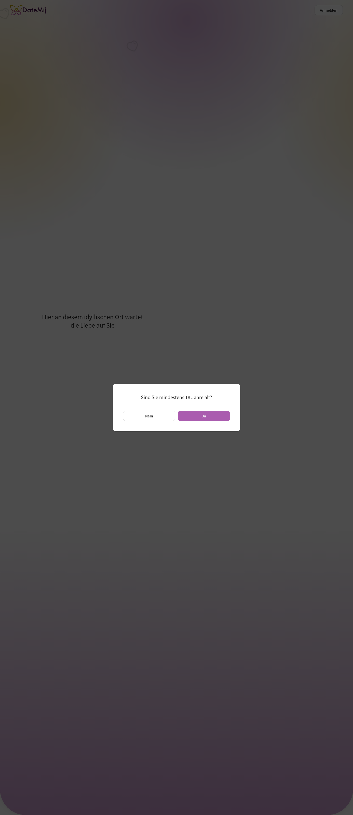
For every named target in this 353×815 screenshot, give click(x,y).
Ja (204, 415)
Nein (149, 415)
